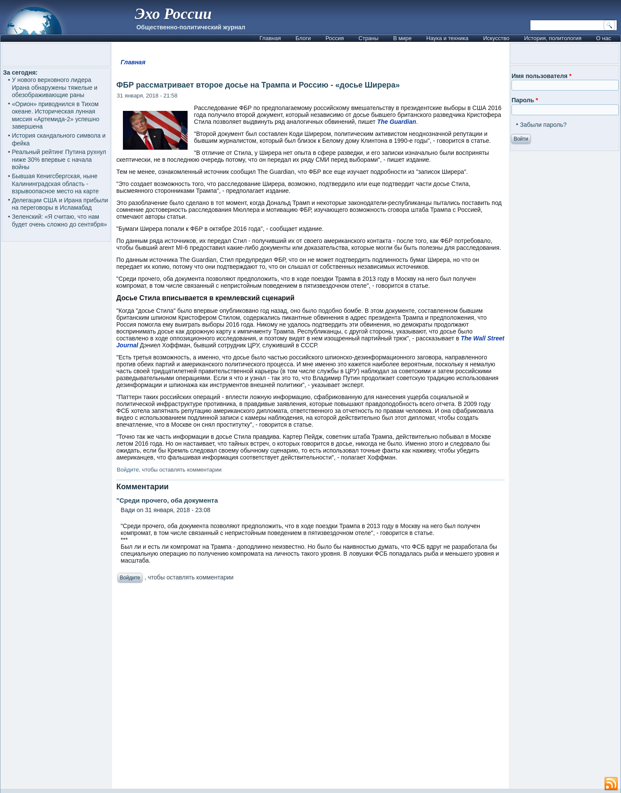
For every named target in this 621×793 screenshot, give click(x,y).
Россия (335, 38)
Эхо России (173, 13)
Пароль (524, 100)
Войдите (128, 469)
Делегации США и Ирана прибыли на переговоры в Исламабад (60, 204)
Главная (270, 38)
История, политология (552, 38)
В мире (402, 38)
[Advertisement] (310, 688)
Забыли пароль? (543, 124)
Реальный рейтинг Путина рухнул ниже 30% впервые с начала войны (59, 159)
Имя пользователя (541, 75)
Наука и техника (448, 38)
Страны (368, 38)
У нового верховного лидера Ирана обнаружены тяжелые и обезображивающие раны (54, 87)
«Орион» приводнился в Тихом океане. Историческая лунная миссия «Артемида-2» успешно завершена (56, 115)
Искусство (496, 38)
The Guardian (396, 121)
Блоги (302, 38)
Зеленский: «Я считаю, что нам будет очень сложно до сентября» (59, 220)
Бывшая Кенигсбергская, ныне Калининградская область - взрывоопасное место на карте (55, 184)
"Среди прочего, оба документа (167, 500)
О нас (603, 38)
